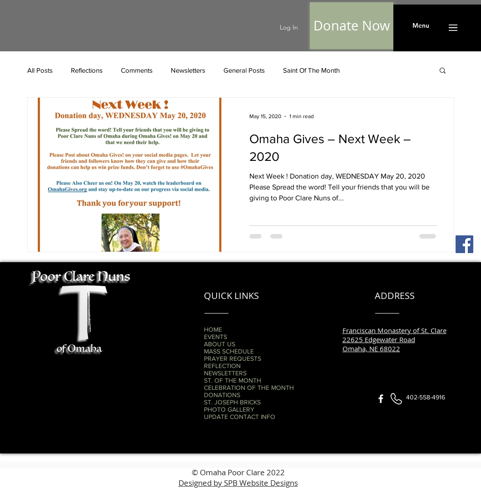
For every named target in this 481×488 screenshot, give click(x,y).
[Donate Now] (351, 25)
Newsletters (188, 70)
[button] (420, 26)
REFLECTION (222, 365)
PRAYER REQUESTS (232, 358)
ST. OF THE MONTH (232, 380)
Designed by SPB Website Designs (238, 483)
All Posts (40, 70)
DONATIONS (222, 394)
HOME (213, 329)
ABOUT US (219, 344)
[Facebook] (464, 244)
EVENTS (215, 336)
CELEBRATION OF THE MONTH (249, 387)
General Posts (244, 70)
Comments (137, 70)
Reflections (87, 70)
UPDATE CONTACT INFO (239, 416)
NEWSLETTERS (225, 373)
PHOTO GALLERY (229, 409)
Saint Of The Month (311, 70)
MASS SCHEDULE (229, 351)
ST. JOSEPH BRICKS (232, 402)
